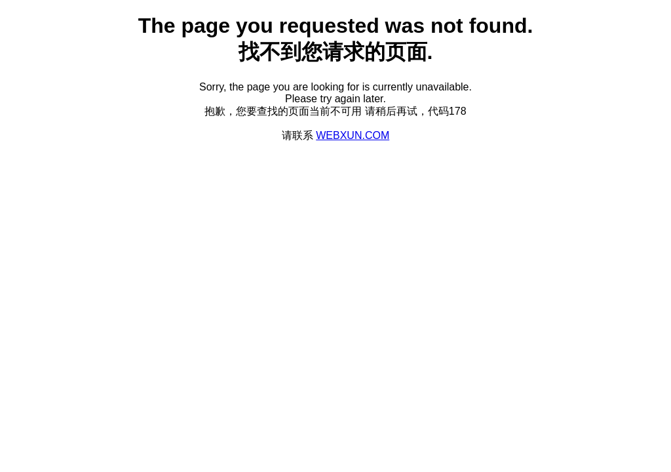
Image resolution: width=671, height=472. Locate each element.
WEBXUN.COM (352, 135)
